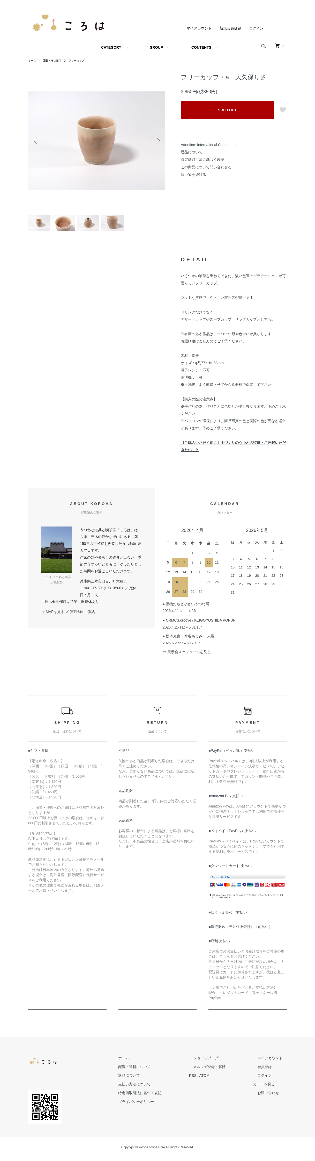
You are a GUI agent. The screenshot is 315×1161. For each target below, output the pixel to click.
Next (157, 141)
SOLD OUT (227, 110)
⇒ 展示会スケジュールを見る (187, 655)
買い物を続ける (193, 174)
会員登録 (268, 1070)
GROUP (156, 47)
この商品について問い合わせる (206, 167)
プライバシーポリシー (157, 1105)
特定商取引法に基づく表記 (202, 159)
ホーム (33, 60)
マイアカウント (199, 28)
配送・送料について (155, 1070)
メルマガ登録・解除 (222, 1070)
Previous (36, 141)
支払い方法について (155, 1087)
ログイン (256, 28)
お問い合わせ (272, 1096)
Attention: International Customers (208, 145)
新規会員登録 (230, 28)
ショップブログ (218, 1061)
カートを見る (272, 1087)
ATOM (221, 1079)
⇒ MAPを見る (52, 615)
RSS (209, 1079)
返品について (191, 152)
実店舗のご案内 (82, 615)
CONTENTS (201, 47)
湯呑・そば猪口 (55, 60)
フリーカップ (83, 60)
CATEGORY (111, 47)
